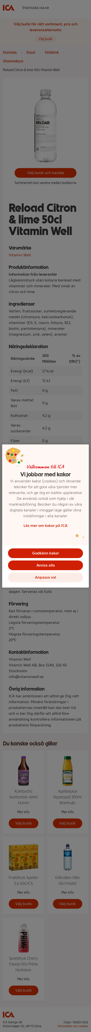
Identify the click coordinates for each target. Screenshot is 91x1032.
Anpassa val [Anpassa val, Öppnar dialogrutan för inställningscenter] (45, 577)
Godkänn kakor (45, 553)
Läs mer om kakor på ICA (45, 525)
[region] (45, 516)
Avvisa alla (45, 565)
